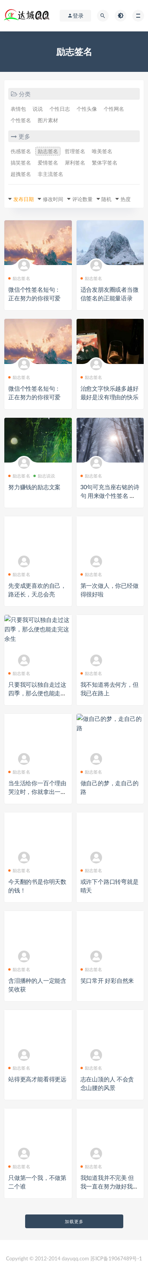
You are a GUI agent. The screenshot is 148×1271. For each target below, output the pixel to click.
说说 (38, 109)
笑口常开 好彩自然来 (107, 980)
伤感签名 (21, 151)
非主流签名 (50, 174)
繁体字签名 (104, 162)
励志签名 (48, 151)
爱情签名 (48, 162)
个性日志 (59, 109)
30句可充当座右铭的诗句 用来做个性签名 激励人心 (109, 495)
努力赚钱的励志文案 (34, 486)
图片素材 (48, 120)
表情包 (18, 109)
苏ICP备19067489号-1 (116, 1258)
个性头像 (87, 109)
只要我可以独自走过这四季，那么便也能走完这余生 (37, 693)
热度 (126, 199)
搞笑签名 (21, 162)
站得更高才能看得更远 (37, 1079)
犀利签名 (75, 162)
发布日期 (23, 199)
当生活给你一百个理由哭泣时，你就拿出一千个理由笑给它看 (37, 791)
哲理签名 (75, 151)
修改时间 (53, 199)
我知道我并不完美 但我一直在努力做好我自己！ (109, 1186)
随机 (106, 199)
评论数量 (82, 199)
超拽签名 (21, 174)
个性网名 (114, 109)
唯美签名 (102, 151)
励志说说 (44, 475)
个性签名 (21, 120)
